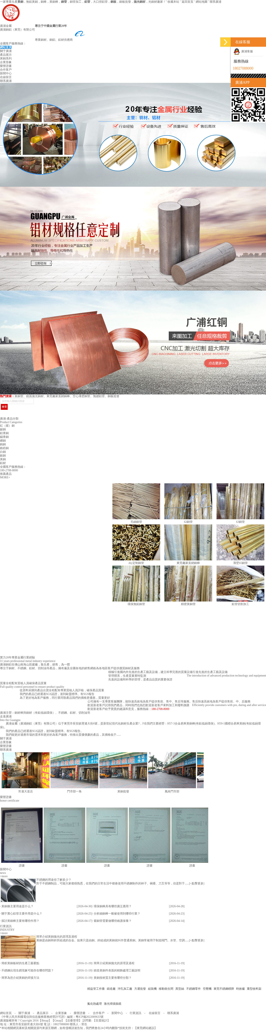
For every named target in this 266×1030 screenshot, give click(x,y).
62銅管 (188, 521)
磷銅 (3, 440)
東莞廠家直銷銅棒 (58, 396)
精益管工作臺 (96, 988)
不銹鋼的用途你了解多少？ (53, 879)
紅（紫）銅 (7, 425)
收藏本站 (173, 1)
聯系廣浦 (215, 1)
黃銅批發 (123, 791)
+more (4, 876)
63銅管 (240, 521)
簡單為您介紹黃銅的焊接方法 (20, 977)
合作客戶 (6, 69)
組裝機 (152, 988)
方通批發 (140, 988)
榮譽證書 (6, 66)
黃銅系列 (6, 58)
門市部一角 (74, 791)
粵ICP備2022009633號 (89, 1016)
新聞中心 (6, 73)
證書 (22, 865)
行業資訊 (135, 1013)
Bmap (45, 1020)
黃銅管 (19, 396)
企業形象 (6, 62)
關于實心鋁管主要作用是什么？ (21, 913)
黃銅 (3, 459)
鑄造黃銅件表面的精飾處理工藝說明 (117, 970)
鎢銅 (3, 444)
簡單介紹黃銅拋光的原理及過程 (56, 936)
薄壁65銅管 (240, 563)
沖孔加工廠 (125, 988)
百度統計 (101, 1020)
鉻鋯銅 (4, 448)
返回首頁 (187, 1)
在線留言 (6, 77)
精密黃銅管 (188, 604)
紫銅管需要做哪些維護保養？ (113, 920)
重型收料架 (254, 988)
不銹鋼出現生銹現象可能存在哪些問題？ (27, 970)
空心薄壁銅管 (81, 396)
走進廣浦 (6, 716)
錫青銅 (4, 436)
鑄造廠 (111, 988)
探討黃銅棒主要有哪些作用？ (20, 920)
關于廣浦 (6, 51)
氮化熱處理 (94, 1003)
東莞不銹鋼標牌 (224, 988)
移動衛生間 (166, 988)
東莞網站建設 (145, 1028)
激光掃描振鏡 (112, 1003)
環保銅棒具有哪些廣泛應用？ (113, 906)
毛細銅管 (136, 521)
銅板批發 (113, 396)
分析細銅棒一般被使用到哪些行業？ (117, 913)
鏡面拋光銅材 (35, 396)
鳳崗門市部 (172, 791)
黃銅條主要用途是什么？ (17, 906)
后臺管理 (73, 1020)
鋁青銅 (4, 433)
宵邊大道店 (25, 791)
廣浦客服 (243, 51)
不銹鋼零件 (193, 988)
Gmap (57, 1020)
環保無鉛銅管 (136, 604)
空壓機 (207, 988)
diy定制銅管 (136, 563)
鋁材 (3, 463)
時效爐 (240, 988)
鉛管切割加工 (240, 604)
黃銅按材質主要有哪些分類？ (113, 977)
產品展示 (6, 54)
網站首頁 (6, 47)
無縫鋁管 (99, 396)
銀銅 (3, 455)
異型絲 (179, 988)
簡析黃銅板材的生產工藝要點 (20, 963)
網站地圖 (201, 1)
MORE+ (5, 477)
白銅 (3, 451)
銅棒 (44, 1)
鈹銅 (3, 429)
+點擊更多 (196, 883)
